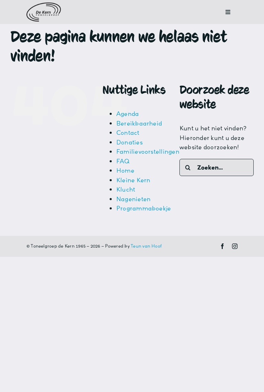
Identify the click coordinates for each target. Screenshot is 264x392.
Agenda (127, 114)
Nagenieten (133, 199)
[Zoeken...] (216, 167)
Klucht (125, 189)
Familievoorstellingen (147, 151)
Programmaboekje (143, 208)
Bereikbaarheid (139, 123)
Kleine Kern (133, 180)
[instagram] (235, 246)
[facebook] (222, 246)
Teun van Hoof (146, 246)
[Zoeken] (188, 167)
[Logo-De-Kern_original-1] (43, 5)
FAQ (123, 161)
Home (125, 170)
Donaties (129, 142)
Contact (128, 133)
